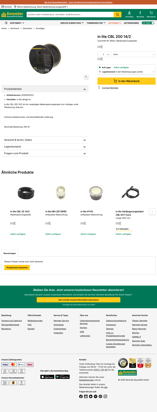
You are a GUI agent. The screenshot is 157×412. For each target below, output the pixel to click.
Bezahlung (6, 329)
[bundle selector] (133, 54)
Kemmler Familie (140, 315)
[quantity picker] (103, 54)
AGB (82, 331)
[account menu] (129, 14)
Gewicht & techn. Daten (18, 139)
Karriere (83, 327)
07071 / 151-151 (101, 370)
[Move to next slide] (152, 211)
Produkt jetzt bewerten (17, 267)
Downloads (59, 324)
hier (105, 387)
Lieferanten (85, 335)
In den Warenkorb (126, 81)
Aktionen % (114, 23)
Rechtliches (111, 315)
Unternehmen (131, 23)
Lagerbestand (12, 146)
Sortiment (12, 23)
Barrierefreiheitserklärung (117, 340)
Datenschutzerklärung (116, 320)
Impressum (111, 324)
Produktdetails (13, 88)
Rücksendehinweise (10, 324)
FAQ (30, 324)
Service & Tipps (61, 315)
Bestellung (6, 315)
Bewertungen (10, 253)
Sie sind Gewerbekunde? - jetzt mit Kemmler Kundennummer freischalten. (78, 2)
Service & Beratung (70, 23)
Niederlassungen (35, 320)
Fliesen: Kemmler (139, 320)
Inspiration (58, 333)
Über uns (84, 315)
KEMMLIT (136, 337)
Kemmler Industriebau (142, 345)
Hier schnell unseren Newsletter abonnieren (78, 300)
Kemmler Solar (138, 341)
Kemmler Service (61, 320)
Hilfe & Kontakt (34, 315)
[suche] (74, 14)
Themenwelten (95, 23)
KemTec (135, 333)
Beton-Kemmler (139, 329)
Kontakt (31, 329)
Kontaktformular (86, 380)
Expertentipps (60, 329)
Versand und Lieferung (11, 320)
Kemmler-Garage (139, 324)
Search (117, 14)
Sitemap (109, 329)
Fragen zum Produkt (16, 153)
